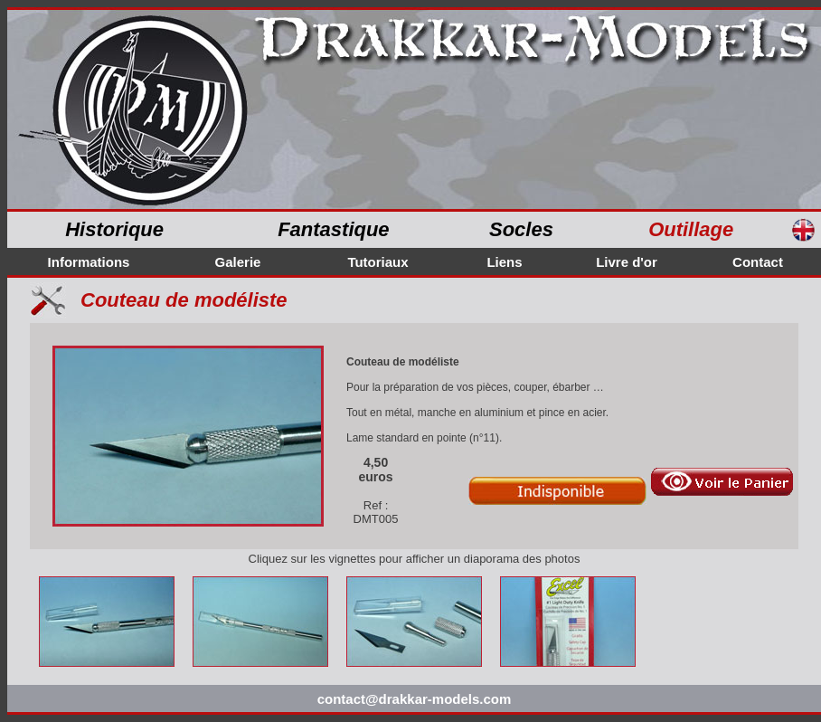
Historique (114, 229)
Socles (521, 229)
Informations (89, 262)
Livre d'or (626, 262)
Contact (757, 262)
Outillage (690, 229)
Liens (504, 262)
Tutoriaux (377, 262)
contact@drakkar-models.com (414, 699)
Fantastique (333, 229)
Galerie (238, 262)
